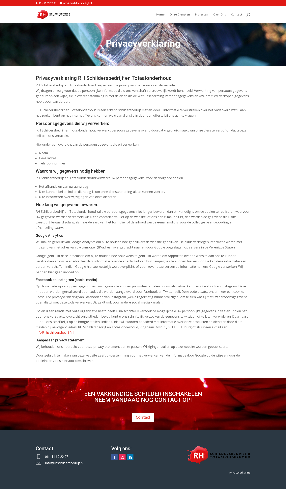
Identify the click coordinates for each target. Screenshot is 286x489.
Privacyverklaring (239, 472)
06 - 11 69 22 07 (56, 456)
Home (160, 14)
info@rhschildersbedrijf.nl (55, 332)
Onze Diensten (180, 14)
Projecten (201, 14)
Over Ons (219, 14)
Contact (236, 14)
